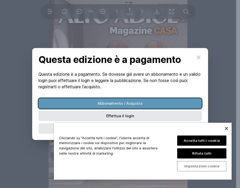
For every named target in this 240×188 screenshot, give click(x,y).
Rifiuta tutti (202, 153)
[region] (143, 151)
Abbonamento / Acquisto (120, 103)
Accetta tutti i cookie (202, 140)
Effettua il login (120, 116)
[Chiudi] (226, 128)
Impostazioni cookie (201, 166)
